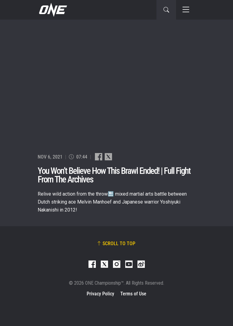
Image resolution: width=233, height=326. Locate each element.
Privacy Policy (100, 294)
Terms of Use (133, 294)
